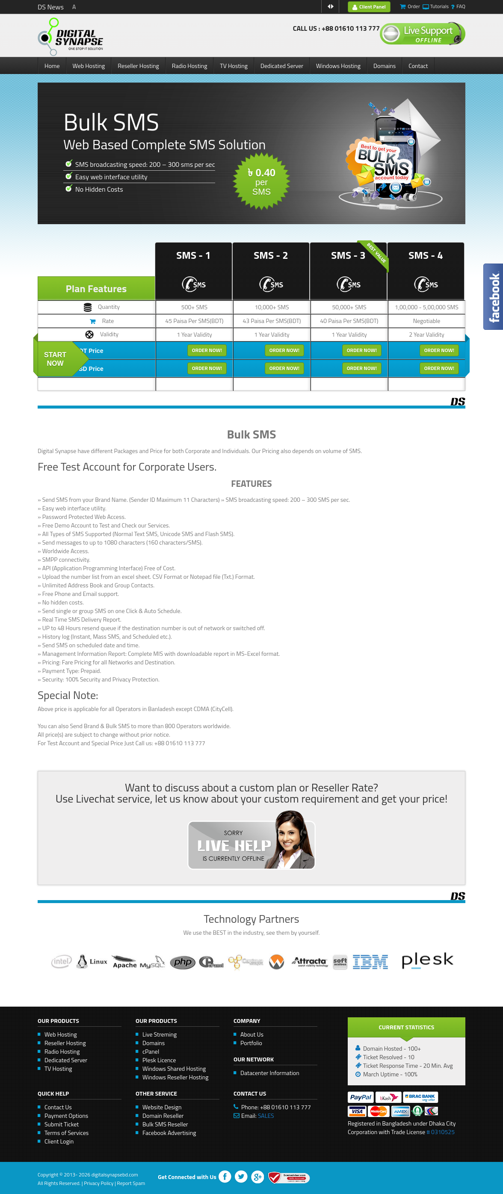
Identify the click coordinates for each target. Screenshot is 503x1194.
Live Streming (159, 1034)
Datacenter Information (269, 1072)
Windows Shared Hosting (174, 1068)
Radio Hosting (189, 65)
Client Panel (369, 7)
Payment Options (66, 1115)
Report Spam (131, 1183)
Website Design (162, 1106)
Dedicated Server (281, 65)
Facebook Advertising (169, 1132)
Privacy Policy (98, 1183)
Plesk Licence (159, 1059)
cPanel (150, 1051)
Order (414, 6)
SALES (266, 1115)
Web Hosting (89, 65)
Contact (418, 65)
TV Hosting (234, 65)
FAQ (460, 6)
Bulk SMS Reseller (165, 1124)
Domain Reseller (162, 1115)
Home (52, 65)
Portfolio (251, 1042)
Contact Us (58, 1106)
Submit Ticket (61, 1124)
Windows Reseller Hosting (175, 1077)
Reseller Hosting (138, 65)
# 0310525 (440, 1131)
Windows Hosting (338, 65)
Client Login (59, 1141)
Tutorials (439, 6)
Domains (384, 65)
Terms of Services (66, 1132)
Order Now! (207, 350)
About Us (251, 1034)
